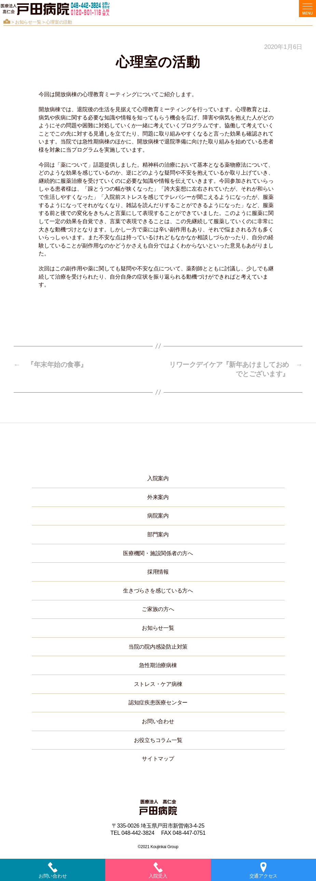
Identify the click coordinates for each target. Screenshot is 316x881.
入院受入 (158, 870)
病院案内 (158, 516)
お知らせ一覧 (28, 22)
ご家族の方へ (158, 609)
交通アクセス (263, 870)
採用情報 (158, 572)
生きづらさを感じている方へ (158, 590)
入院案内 (158, 478)
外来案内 (158, 497)
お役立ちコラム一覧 (158, 740)
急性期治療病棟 (158, 665)
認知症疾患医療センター (158, 702)
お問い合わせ (158, 721)
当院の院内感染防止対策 (158, 647)
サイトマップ (158, 759)
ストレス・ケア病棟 (158, 684)
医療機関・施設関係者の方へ (158, 553)
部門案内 (158, 534)
